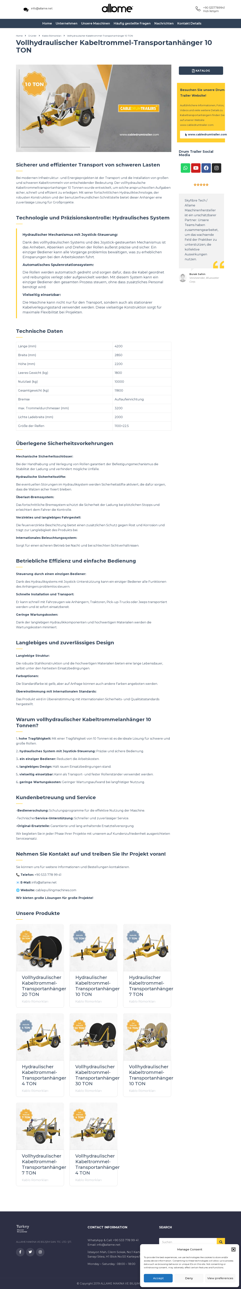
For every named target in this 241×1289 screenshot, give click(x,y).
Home (47, 23)
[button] (233, 1249)
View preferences (220, 1278)
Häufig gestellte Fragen (132, 23)
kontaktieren (119, 867)
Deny (189, 1278)
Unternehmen (66, 23)
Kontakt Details (189, 23)
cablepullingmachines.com (56, 890)
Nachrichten (164, 23)
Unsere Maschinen (95, 23)
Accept (158, 1278)
